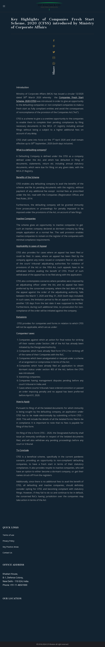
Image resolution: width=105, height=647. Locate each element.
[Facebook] (53, 40)
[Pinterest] (53, 46)
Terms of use (8, 535)
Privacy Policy (8, 541)
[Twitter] (53, 52)
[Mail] (53, 57)
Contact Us (7, 552)
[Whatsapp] (53, 63)
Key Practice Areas (11, 547)
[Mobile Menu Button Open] (4, 6)
